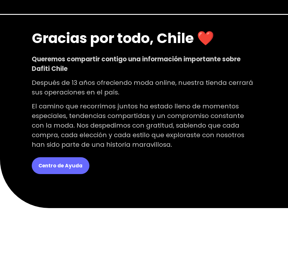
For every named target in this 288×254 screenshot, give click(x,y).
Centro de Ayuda (60, 165)
